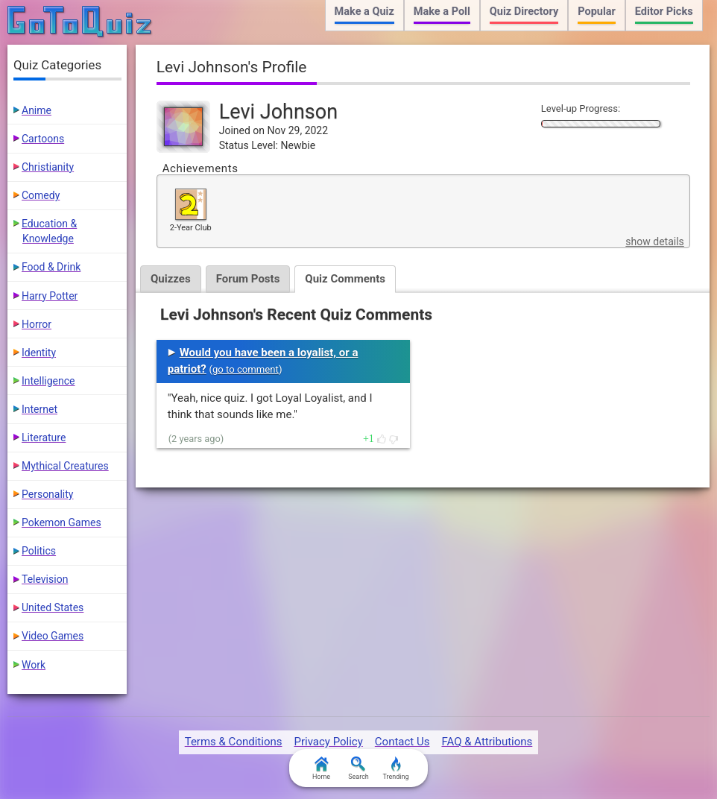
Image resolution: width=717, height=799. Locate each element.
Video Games (52, 636)
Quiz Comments (345, 278)
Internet (39, 409)
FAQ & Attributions (486, 741)
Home (321, 768)
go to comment (245, 369)
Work (33, 665)
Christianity (48, 167)
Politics (39, 551)
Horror (36, 324)
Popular (597, 11)
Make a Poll (442, 11)
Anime (36, 110)
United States (52, 607)
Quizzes (171, 278)
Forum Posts (248, 278)
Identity (39, 353)
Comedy (41, 195)
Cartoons (43, 139)
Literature (44, 437)
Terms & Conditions (233, 741)
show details (654, 241)
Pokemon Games (61, 522)
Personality (47, 494)
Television (45, 579)
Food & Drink (51, 267)
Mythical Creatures (65, 466)
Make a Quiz (364, 11)
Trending (395, 768)
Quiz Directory (524, 11)
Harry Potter (50, 296)
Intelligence (48, 381)
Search (358, 768)
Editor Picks (664, 11)
